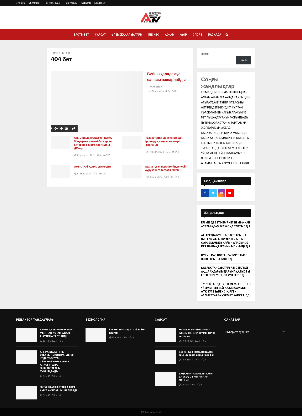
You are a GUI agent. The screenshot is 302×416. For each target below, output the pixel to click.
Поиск (205, 53)
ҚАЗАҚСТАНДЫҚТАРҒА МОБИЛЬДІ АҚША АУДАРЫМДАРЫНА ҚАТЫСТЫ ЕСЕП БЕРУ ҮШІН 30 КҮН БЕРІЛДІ (225, 137)
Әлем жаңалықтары (127, 34)
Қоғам (169, 34)
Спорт (197, 34)
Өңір (183, 34)
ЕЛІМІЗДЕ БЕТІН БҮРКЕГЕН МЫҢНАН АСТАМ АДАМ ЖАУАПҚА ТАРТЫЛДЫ (56, 333)
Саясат (100, 34)
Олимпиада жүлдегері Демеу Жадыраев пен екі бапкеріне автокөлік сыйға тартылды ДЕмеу (95, 143)
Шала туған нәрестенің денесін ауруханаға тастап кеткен (167, 168)
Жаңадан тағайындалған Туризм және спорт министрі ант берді (197, 333)
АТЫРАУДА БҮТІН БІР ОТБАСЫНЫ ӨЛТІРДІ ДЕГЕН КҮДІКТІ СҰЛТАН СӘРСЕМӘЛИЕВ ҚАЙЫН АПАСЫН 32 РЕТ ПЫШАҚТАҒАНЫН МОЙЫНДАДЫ (57, 361)
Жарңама (86, 3)
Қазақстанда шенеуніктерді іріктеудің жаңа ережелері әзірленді (165, 141)
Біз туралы (71, 3)
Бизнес (153, 34)
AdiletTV (157, 92)
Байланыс (100, 3)
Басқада (214, 34)
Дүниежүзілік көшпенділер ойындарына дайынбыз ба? (196, 353)
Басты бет (81, 34)
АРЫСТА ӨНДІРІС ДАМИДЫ (94, 166)
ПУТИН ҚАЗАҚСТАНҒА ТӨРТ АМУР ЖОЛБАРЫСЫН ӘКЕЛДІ (58, 389)
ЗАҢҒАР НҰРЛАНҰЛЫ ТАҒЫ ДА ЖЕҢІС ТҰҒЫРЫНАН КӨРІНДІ (196, 377)
